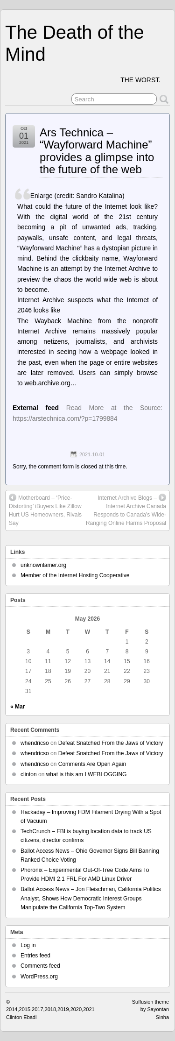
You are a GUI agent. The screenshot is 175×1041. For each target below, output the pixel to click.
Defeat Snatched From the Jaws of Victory (110, 743)
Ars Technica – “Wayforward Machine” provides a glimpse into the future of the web (97, 151)
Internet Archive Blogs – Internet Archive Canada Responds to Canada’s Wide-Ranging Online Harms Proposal (126, 510)
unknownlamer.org (43, 565)
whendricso (35, 743)
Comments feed (40, 966)
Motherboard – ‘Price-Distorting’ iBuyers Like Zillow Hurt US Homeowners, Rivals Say (45, 510)
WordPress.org (39, 976)
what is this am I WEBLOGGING (86, 774)
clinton (29, 774)
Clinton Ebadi (21, 1017)
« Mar (17, 706)
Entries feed (35, 955)
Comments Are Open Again (92, 764)
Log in (28, 945)
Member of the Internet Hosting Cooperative (75, 575)
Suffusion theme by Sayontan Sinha (150, 1009)
